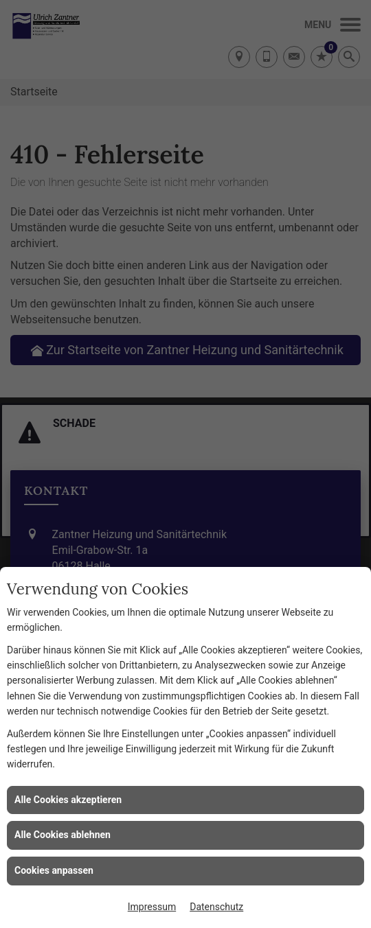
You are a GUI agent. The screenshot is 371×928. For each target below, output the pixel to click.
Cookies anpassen (53, 870)
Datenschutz (216, 906)
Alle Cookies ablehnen (62, 834)
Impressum (152, 906)
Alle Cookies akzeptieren (68, 799)
